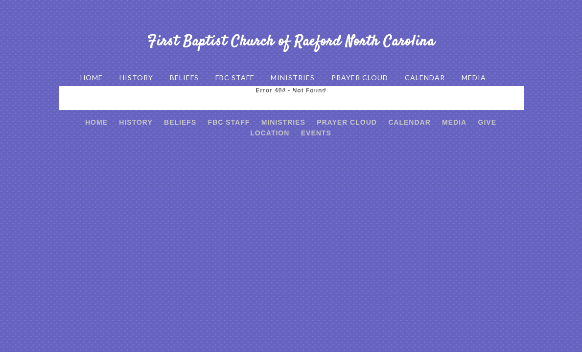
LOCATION (278, 93)
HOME (91, 77)
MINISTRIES (293, 77)
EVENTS (329, 93)
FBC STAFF (234, 77)
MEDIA (474, 77)
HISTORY (136, 77)
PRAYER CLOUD (359, 77)
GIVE (232, 93)
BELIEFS (184, 77)
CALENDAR (425, 77)
